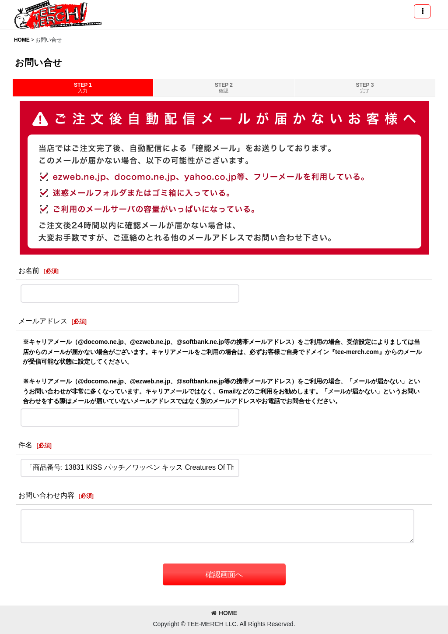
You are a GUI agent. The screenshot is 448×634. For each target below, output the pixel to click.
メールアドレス (42, 321)
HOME (224, 612)
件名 (25, 445)
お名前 (28, 270)
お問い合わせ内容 (46, 495)
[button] (422, 11)
